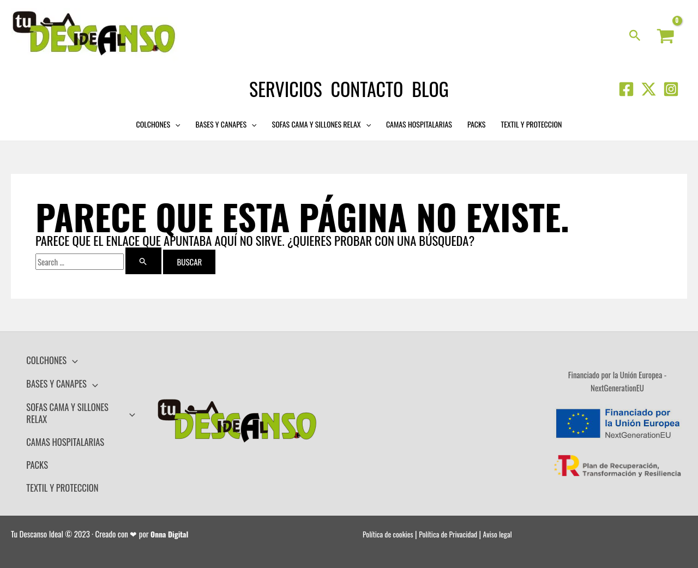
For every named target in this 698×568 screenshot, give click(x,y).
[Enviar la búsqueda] (143, 260)
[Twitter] (649, 89)
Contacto (367, 88)
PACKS (476, 124)
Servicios (285, 88)
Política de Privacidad (454, 520)
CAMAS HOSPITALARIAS (419, 124)
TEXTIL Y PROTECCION (531, 124)
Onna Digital (171, 520)
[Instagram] (671, 89)
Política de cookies (390, 520)
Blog (430, 88)
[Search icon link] (635, 36)
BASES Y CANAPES (226, 124)
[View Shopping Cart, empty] (665, 36)
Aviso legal (508, 520)
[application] (175, 124)
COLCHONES (158, 124)
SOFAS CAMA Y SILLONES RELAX (321, 124)
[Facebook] (626, 89)
